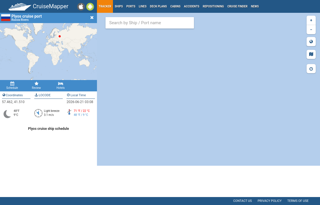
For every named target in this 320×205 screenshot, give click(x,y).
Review (36, 85)
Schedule (12, 85)
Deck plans (158, 6)
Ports (130, 6)
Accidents (191, 6)
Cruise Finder (237, 6)
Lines (143, 6)
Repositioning (213, 6)
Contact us (242, 201)
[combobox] (150, 22)
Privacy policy (269, 201)
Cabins (175, 6)
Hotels (60, 85)
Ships (119, 6)
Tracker (105, 6)
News (255, 6)
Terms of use (298, 201)
